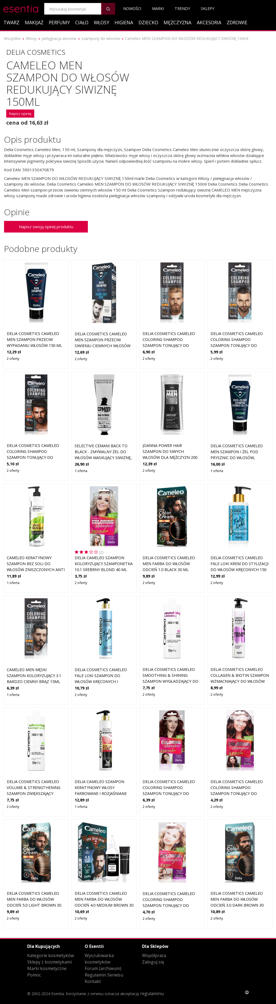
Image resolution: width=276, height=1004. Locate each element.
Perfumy (59, 22)
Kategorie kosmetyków (50, 955)
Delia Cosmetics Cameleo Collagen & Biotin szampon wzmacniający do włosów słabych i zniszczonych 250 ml (240, 681)
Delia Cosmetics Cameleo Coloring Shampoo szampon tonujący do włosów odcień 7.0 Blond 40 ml (169, 905)
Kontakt (93, 981)
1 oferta (81, 470)
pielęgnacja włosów (59, 38)
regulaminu (152, 993)
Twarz (11, 22)
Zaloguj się (153, 962)
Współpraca (154, 955)
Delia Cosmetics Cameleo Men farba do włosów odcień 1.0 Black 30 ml (169, 563)
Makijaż (34, 22)
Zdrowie (237, 22)
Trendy (182, 8)
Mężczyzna (177, 22)
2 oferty (13, 358)
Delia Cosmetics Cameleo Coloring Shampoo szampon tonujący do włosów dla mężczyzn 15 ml (169, 345)
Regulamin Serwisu (104, 975)
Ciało (81, 22)
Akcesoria (209, 22)
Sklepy (207, 8)
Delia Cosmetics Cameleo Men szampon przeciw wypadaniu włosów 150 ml (34, 339)
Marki (158, 8)
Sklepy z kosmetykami (49, 962)
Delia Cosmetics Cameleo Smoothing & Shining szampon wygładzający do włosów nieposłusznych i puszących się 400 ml (170, 681)
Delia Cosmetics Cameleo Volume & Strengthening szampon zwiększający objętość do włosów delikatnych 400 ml (33, 793)
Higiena (124, 22)
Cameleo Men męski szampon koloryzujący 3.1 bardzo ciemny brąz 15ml (34, 675)
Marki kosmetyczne (47, 968)
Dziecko (148, 22)
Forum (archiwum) (103, 968)
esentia (21, 8)
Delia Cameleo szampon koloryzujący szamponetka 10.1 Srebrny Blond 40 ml (104, 563)
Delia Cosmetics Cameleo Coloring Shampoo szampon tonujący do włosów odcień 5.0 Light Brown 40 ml (237, 793)
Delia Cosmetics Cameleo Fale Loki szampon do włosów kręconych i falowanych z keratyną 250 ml (104, 681)
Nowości (132, 8)
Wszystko (12, 38)
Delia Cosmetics (35, 52)
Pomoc (34, 975)
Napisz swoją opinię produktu (46, 226)
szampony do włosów (100, 38)
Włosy (101, 22)
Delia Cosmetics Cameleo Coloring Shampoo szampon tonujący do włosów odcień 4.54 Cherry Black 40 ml (171, 793)
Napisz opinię (20, 113)
